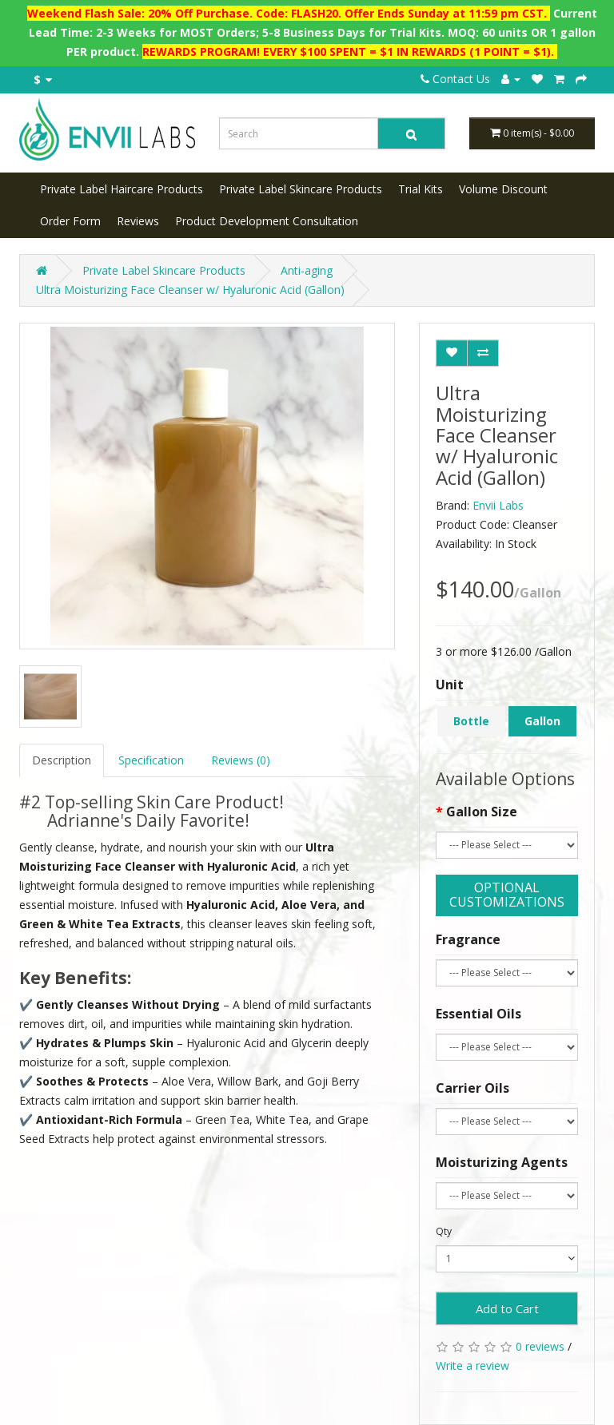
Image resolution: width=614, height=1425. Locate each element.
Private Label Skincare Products (300, 188)
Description (61, 760)
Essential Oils (478, 1013)
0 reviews (540, 1346)
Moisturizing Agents (502, 1162)
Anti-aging (307, 270)
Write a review (472, 1365)
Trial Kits (420, 188)
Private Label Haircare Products (121, 188)
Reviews (138, 220)
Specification (151, 760)
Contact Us (455, 78)
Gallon (542, 720)
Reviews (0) (240, 760)
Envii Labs (498, 505)
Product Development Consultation (266, 220)
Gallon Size (481, 811)
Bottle (471, 720)
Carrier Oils (472, 1088)
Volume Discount (503, 188)
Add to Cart (507, 1308)
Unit (450, 684)
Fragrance (468, 939)
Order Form (70, 220)
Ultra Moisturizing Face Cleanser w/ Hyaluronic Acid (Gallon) (190, 289)
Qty (444, 1231)
